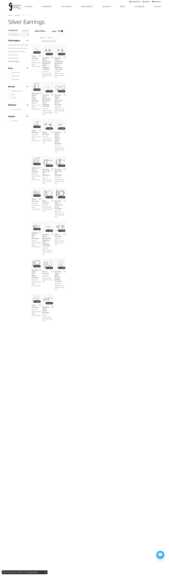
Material (12, 105)
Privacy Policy (32, 572)
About (122, 6)
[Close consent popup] (45, 572)
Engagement (47, 6)
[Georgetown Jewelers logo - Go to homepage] (16, 6)
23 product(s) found (96, 41)
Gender (11, 116)
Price (10, 68)
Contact (157, 6)
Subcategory (14, 40)
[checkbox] (14, 73)
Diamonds (28, 6)
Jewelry (66, 6)
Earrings (17, 15)
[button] (135, 2)
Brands (11, 87)
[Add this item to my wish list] (72, 89)
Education (106, 6)
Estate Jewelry (87, 6)
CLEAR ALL (25, 30)
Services (140, 6)
